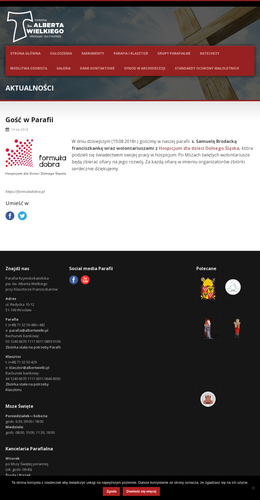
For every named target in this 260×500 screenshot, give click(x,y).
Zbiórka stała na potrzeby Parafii (33, 347)
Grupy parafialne (174, 53)
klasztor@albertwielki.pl (29, 367)
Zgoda (111, 491)
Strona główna (25, 53)
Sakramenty (92, 53)
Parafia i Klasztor (131, 53)
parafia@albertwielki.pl (28, 330)
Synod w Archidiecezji (144, 68)
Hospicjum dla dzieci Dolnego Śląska (199, 148)
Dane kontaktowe (97, 68)
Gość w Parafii (29, 119)
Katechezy (209, 53)
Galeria (64, 68)
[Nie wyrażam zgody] (253, 488)
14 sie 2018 (19, 129)
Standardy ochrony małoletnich (207, 68)
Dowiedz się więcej (141, 491)
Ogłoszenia (61, 53)
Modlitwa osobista (28, 68)
